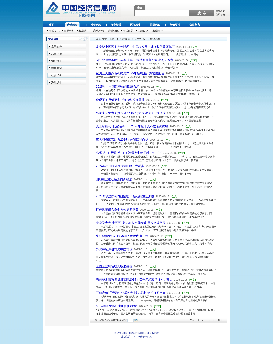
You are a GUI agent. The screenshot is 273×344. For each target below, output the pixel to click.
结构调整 (56, 68)
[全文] (194, 46)
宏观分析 (69, 30)
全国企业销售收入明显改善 (114, 266)
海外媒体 (56, 82)
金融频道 (96, 24)
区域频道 (135, 24)
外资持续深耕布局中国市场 (114, 249)
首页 (51, 24)
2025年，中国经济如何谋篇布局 (117, 86)
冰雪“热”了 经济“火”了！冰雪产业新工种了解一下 (129, 152)
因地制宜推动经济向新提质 (114, 179)
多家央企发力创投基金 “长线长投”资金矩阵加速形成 (131, 113)
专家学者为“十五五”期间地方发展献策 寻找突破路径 (131, 222)
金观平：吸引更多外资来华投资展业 (120, 99)
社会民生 (56, 75)
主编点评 (143, 30)
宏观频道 (72, 24)
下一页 (211, 320)
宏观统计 (83, 30)
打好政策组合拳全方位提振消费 (117, 209)
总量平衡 (56, 53)
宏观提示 (54, 30)
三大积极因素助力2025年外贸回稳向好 (122, 139)
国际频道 (155, 24)
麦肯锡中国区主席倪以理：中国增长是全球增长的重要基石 (135, 46)
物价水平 (56, 60)
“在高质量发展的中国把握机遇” (116, 306)
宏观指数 (98, 30)
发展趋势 (56, 46)
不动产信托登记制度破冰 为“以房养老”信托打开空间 (131, 292)
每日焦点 (194, 24)
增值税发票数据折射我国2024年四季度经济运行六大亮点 (134, 279)
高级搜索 (220, 11)
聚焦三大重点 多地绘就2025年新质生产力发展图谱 (130, 73)
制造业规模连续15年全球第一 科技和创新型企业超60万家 (134, 60)
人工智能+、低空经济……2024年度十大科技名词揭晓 (132, 126)
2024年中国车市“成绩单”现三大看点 (120, 166)
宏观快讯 (113, 30)
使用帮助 (220, 14)
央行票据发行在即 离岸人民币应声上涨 (122, 236)
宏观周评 (157, 30)
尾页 (220, 320)
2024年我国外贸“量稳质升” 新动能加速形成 (125, 196)
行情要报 (175, 24)
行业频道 (116, 24)
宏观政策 (128, 30)
